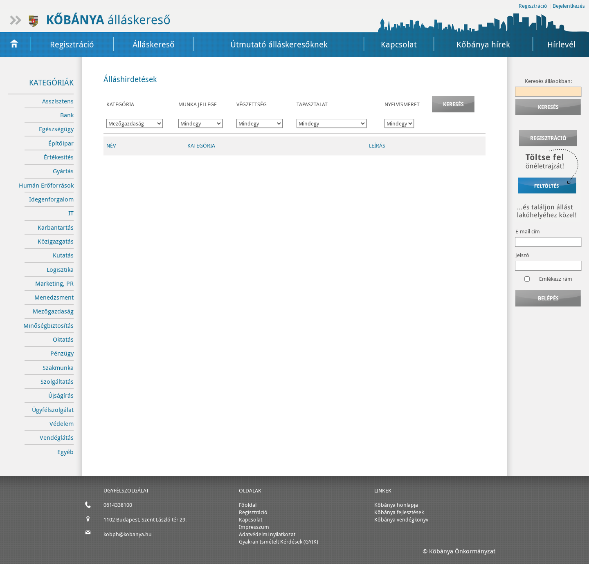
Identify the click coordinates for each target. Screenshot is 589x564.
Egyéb (65, 452)
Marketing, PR (54, 283)
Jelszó (522, 255)
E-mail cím (527, 231)
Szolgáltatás (57, 381)
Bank (67, 115)
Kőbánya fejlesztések (399, 512)
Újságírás (61, 395)
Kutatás (63, 255)
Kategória (201, 145)
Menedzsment (54, 297)
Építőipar (61, 143)
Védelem (61, 423)
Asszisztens (58, 101)
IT (71, 213)
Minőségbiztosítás (48, 325)
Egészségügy (56, 129)
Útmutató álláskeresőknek (279, 44)
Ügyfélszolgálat (53, 410)
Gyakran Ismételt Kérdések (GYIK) (278, 541)
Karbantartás (56, 227)
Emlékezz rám (555, 278)
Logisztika (60, 269)
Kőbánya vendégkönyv (401, 519)
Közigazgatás (56, 241)
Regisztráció (533, 5)
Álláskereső (154, 44)
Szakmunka (58, 368)
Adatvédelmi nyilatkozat (267, 534)
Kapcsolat (399, 44)
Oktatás (63, 339)
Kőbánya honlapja (396, 504)
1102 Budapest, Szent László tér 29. (145, 519)
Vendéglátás (57, 437)
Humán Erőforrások (46, 185)
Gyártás (63, 171)
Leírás (377, 145)
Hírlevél (561, 44)
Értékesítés (59, 157)
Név (111, 145)
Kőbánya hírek (483, 44)
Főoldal (247, 504)
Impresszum (254, 526)
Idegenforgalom (51, 199)
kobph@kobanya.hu (127, 534)
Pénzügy (62, 353)
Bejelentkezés (569, 5)
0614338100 (117, 504)
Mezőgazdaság (53, 311)
